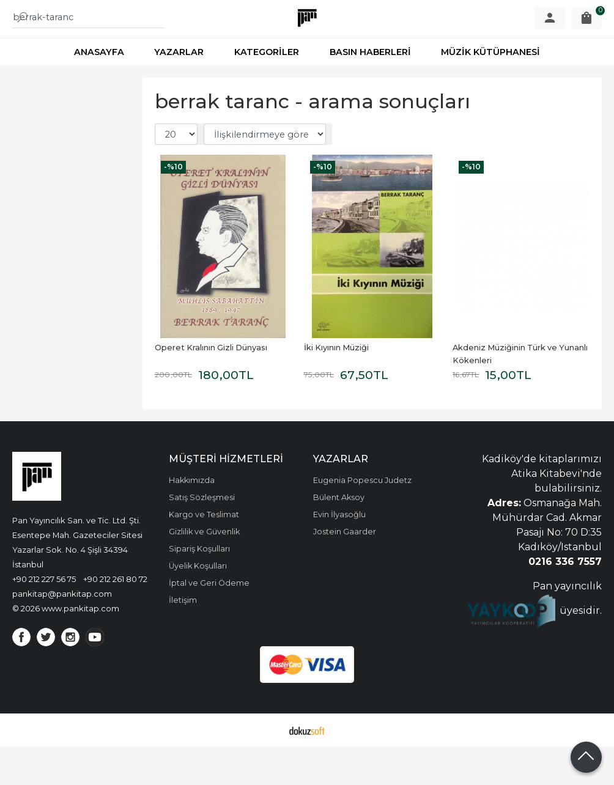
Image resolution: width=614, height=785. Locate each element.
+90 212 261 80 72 (115, 617)
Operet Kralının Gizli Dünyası (211, 386)
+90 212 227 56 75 (44, 617)
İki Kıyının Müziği (336, 386)
